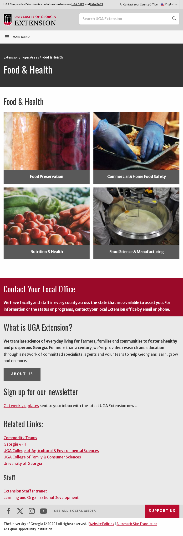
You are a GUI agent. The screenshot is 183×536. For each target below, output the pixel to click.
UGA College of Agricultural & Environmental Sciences (51, 450)
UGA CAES (77, 4)
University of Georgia (23, 463)
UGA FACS (96, 4)
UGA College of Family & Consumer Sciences (42, 457)
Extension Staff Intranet (25, 491)
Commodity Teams (20, 437)
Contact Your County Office (138, 4)
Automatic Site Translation (137, 524)
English (169, 4)
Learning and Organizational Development (41, 497)
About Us (22, 374)
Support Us (162, 511)
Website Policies (101, 524)
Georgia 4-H (15, 444)
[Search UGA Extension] (124, 19)
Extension (11, 57)
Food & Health (52, 57)
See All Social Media (75, 510)
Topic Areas (30, 57)
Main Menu (17, 36)
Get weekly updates (21, 405)
